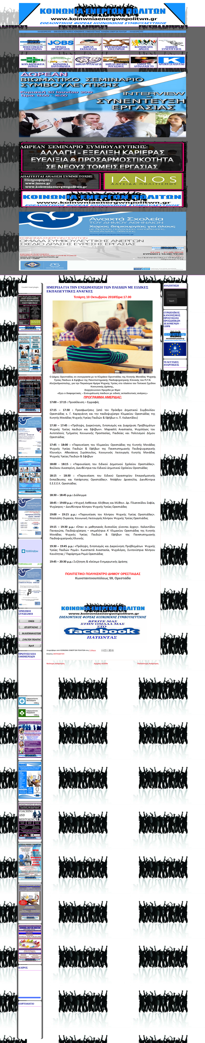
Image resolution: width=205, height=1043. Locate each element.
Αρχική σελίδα (101, 663)
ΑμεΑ (31, 646)
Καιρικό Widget (30, 551)
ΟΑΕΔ (31, 621)
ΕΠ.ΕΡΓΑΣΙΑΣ (31, 627)
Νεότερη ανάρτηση (55, 663)
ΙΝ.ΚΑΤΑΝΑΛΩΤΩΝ (31, 633)
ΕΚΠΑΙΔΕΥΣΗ (58, 654)
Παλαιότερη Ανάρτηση (147, 663)
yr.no (40, 564)
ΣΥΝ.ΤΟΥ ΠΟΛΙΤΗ (31, 639)
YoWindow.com (25, 564)
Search (171, 301)
